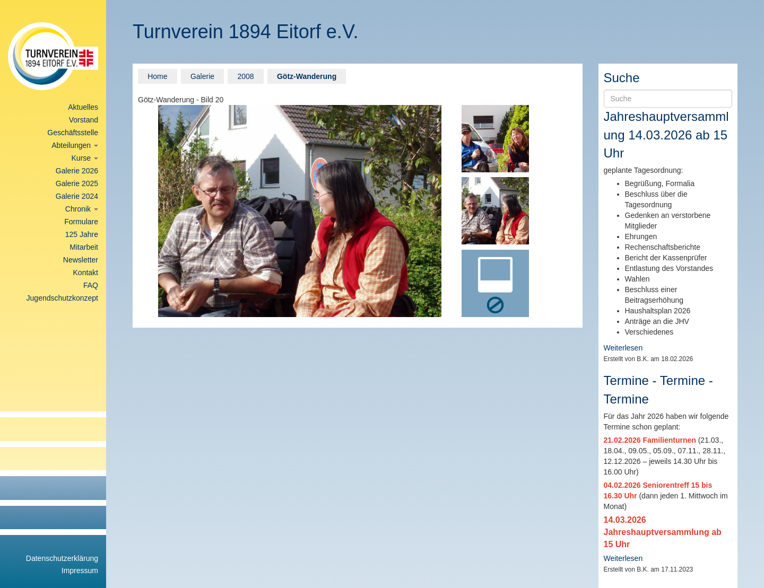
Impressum (80, 570)
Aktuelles (83, 107)
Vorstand (83, 120)
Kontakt (85, 272)
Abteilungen (74, 145)
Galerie (202, 76)
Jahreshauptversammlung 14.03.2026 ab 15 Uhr (666, 134)
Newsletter (80, 260)
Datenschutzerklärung (62, 558)
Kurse (85, 158)
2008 (245, 76)
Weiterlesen (623, 348)
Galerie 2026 (77, 170)
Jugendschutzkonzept (62, 298)
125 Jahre (81, 234)
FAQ (90, 285)
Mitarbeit (84, 247)
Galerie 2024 (77, 196)
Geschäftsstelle (72, 132)
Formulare (81, 221)
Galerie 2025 (77, 183)
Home (157, 76)
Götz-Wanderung (306, 76)
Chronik (81, 209)
